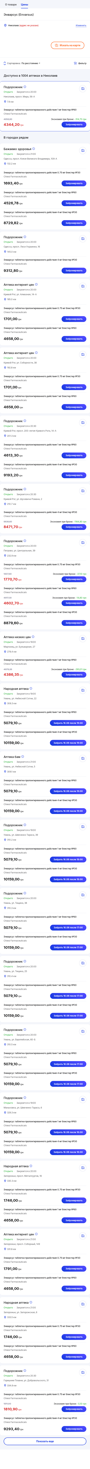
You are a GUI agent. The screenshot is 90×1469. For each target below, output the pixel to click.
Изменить (81, 25)
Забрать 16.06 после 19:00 (68, 723)
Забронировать (74, 124)
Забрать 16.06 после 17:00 (68, 927)
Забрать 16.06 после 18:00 (68, 859)
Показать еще (45, 1441)
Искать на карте (67, 45)
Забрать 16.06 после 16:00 (68, 1132)
